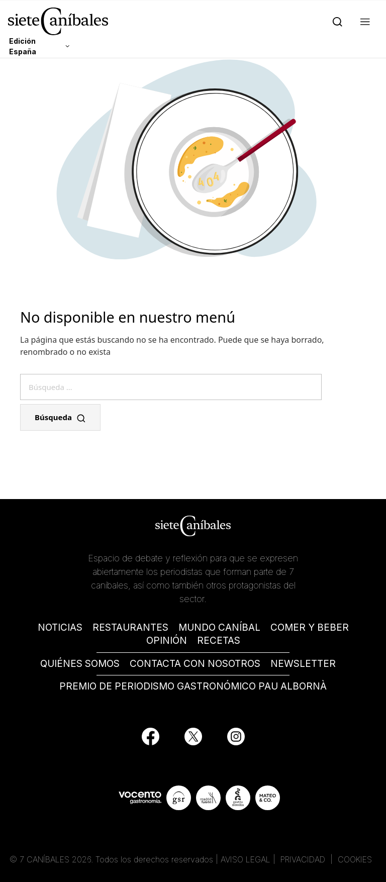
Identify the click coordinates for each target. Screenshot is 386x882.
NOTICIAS (60, 627)
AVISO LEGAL (245, 859)
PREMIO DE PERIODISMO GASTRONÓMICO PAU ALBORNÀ (193, 686)
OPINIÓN (166, 640)
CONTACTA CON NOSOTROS (195, 663)
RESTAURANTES (130, 627)
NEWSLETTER (303, 663)
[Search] (335, 21)
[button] (363, 21)
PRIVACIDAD (304, 859)
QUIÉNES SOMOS (80, 663)
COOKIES (355, 859)
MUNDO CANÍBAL (219, 627)
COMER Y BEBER (309, 627)
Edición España (22, 46)
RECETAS (218, 640)
